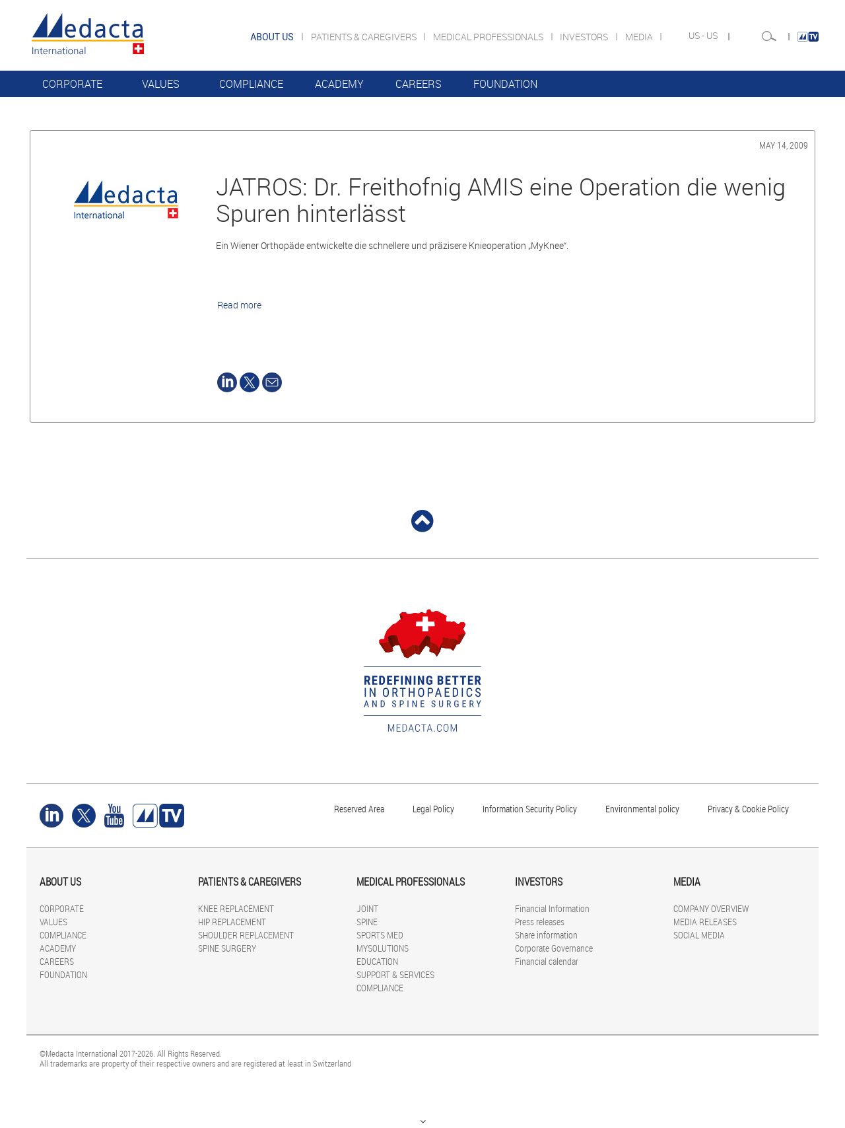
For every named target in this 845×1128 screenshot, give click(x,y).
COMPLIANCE (251, 84)
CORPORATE (72, 84)
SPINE (367, 921)
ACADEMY (339, 84)
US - (697, 36)
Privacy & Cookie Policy (748, 808)
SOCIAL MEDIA (699, 935)
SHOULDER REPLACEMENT (246, 935)
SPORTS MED (379, 935)
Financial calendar (546, 961)
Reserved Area (359, 808)
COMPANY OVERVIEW (711, 908)
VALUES (161, 84)
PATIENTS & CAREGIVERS (365, 36)
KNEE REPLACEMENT (236, 908)
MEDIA (640, 36)
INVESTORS (585, 36)
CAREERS (418, 84)
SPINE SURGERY (227, 948)
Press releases (539, 921)
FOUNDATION (505, 84)
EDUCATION (377, 961)
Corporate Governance (554, 948)
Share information (546, 935)
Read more (239, 305)
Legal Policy (433, 808)
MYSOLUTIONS (382, 948)
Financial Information (552, 908)
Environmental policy (642, 808)
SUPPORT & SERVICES (395, 974)
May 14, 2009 (783, 145)
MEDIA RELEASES (705, 921)
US (713, 36)
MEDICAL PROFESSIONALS (489, 36)
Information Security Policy (530, 808)
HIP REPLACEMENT (232, 921)
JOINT (367, 908)
